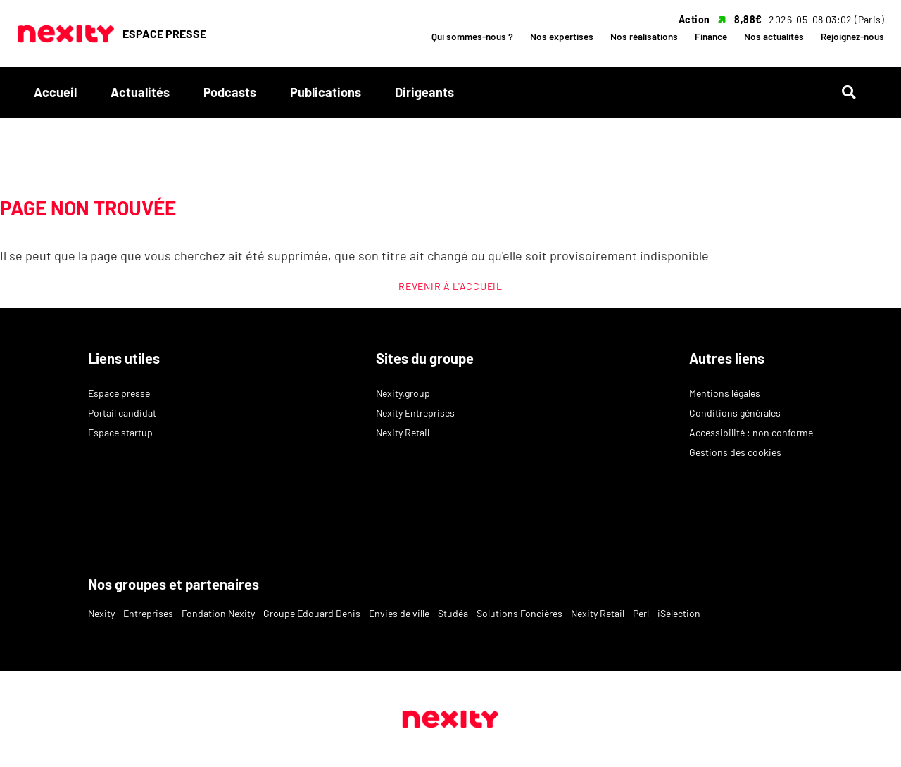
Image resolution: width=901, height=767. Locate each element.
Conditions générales (735, 413)
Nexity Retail (402, 432)
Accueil (55, 92)
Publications (325, 92)
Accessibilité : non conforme (751, 432)
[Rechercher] (854, 92)
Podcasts (229, 92)
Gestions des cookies (735, 452)
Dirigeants (424, 92)
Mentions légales (724, 393)
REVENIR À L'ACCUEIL (450, 286)
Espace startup (120, 432)
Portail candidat (122, 413)
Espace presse (119, 393)
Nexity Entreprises (415, 413)
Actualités (140, 92)
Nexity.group (403, 393)
